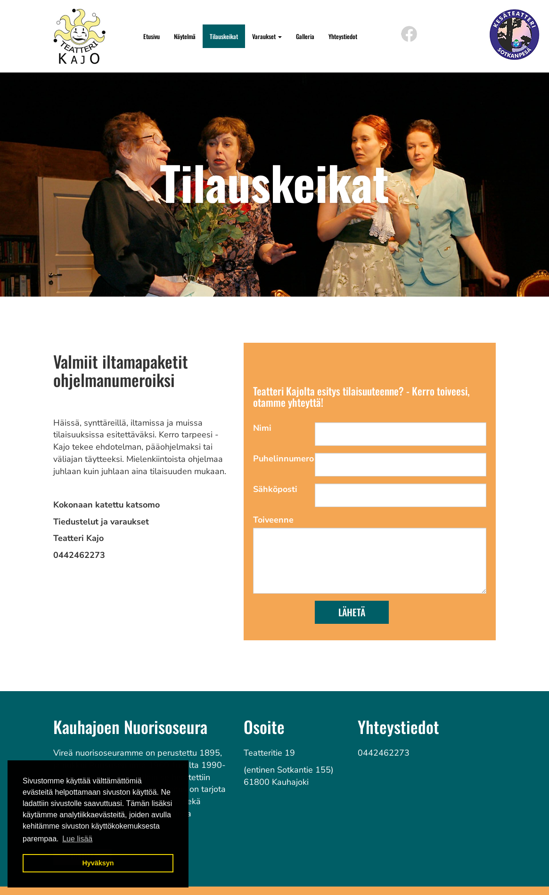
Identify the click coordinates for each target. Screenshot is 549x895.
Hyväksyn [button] (98, 863)
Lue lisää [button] (77, 839)
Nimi (262, 428)
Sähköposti (275, 489)
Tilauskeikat (224, 36)
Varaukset (267, 36)
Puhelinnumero (280, 458)
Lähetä (351, 612)
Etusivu (151, 36)
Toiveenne (273, 519)
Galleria (305, 36)
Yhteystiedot (342, 36)
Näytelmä (185, 36)
